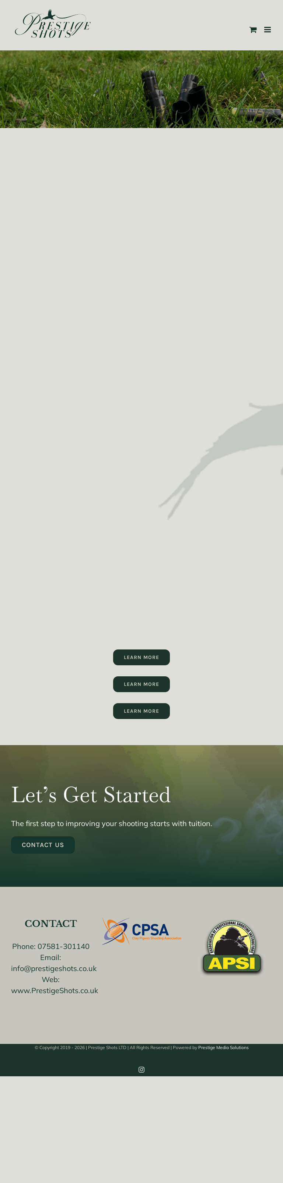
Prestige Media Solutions (223, 1047)
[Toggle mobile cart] (253, 29)
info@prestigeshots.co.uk (54, 968)
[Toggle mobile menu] (268, 29)
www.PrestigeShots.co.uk (54, 990)
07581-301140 (64, 946)
